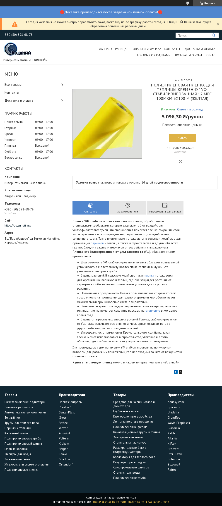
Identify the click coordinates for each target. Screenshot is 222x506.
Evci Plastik (175, 454)
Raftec (63, 423)
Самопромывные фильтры (131, 467)
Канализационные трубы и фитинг (136, 432)
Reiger (63, 449)
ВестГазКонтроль (70, 402)
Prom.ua (130, 497)
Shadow (64, 459)
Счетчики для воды (126, 472)
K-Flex (172, 444)
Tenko (63, 454)
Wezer (63, 428)
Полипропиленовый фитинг (23, 444)
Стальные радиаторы (19, 407)
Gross (63, 417)
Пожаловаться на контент (109, 501)
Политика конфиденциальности (148, 501)
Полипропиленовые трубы (23, 438)
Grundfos (174, 417)
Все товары (13, 84)
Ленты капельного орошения (133, 422)
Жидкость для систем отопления (27, 464)
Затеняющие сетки (17, 459)
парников (97, 243)
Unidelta (173, 412)
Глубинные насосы (126, 411)
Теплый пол (13, 417)
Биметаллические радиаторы (25, 402)
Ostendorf (66, 464)
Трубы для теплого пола (22, 423)
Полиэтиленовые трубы (129, 478)
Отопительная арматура (129, 442)
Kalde (172, 433)
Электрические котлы (128, 437)
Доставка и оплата (199, 49)
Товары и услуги (144, 49)
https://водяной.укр (18, 225)
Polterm (64, 438)
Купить (182, 138)
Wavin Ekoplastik (179, 423)
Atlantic (172, 438)
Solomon (174, 459)
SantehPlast (67, 412)
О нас (210, 55)
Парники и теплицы (18, 428)
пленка (149, 275)
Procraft (173, 449)
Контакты (172, 49)
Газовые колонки (16, 449)
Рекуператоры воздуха (129, 462)
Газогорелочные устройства (132, 416)
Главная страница (112, 49)
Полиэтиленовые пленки (22, 470)
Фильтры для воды (18, 454)
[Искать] (213, 35)
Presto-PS (65, 407)
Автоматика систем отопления (25, 412)
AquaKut (64, 433)
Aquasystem (176, 402)
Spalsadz (174, 407)
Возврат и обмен (188, 55)
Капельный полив (17, 433)
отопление (152, 310)
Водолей (174, 464)
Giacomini (174, 428)
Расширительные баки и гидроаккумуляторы (130, 450)
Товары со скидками (154, 55)
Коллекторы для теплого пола (134, 457)
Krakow (64, 444)
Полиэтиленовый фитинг (130, 427)
